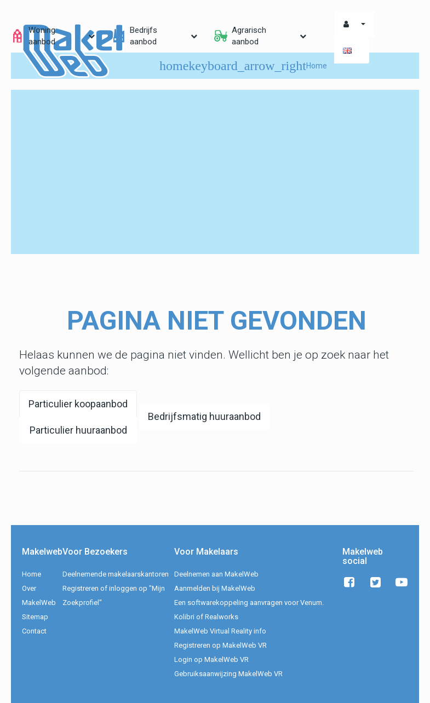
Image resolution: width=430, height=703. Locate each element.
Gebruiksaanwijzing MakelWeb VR (228, 674)
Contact (34, 631)
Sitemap (35, 617)
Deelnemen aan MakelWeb (216, 574)
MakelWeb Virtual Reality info (220, 631)
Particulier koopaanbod (78, 404)
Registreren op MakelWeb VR (220, 645)
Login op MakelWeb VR (211, 659)
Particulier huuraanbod (78, 430)
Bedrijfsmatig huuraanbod (204, 416)
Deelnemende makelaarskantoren (115, 574)
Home (31, 574)
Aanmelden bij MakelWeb (214, 588)
